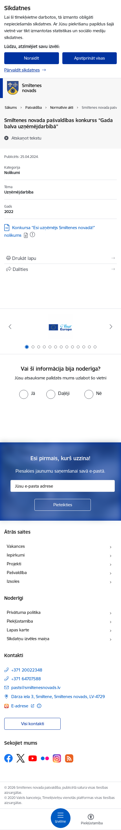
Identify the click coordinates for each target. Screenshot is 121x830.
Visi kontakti (32, 723)
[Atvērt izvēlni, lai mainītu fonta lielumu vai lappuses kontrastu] (91, 820)
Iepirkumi (16, 555)
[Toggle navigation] (61, 818)
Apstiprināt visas (89, 58)
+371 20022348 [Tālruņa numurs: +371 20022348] (26, 670)
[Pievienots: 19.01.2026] (32, 234)
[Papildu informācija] (39, 706)
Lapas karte (18, 630)
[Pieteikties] (62, 505)
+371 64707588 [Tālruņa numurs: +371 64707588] (26, 678)
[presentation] (61, 420)
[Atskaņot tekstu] (26, 137)
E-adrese (20, 706)
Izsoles (13, 581)
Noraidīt (31, 58)
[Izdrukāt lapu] (60, 258)
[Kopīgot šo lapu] (60, 269)
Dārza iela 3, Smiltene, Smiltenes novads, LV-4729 (58, 696)
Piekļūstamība (20, 621)
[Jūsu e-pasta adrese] (62, 486)
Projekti (14, 563)
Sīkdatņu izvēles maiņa (28, 638)
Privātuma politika (24, 612)
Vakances (16, 546)
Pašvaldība (17, 572)
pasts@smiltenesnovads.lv (35, 687)
